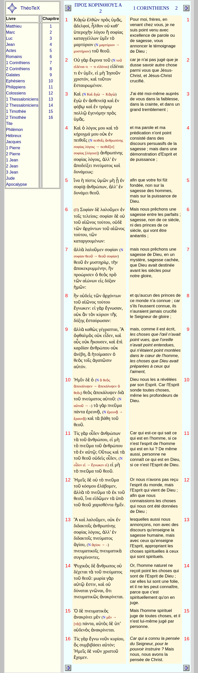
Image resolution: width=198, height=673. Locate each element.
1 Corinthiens (18, 63)
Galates (13, 75)
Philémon (14, 129)
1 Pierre (13, 148)
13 (50, 99)
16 (50, 117)
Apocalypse (16, 184)
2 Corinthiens (18, 69)
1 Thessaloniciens (22, 99)
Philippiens (16, 87)
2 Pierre (13, 154)
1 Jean (12, 160)
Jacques (13, 142)
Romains (14, 56)
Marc (10, 32)
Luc (9, 38)
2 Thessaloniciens (22, 105)
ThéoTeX (30, 8)
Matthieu (14, 26)
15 (50, 111)
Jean (10, 44)
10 (50, 81)
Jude (10, 178)
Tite (9, 123)
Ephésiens (15, 81)
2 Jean (12, 166)
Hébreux (13, 136)
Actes (11, 50)
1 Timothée (16, 111)
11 (50, 87)
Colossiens (16, 93)
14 (50, 105)
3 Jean (12, 172)
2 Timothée (16, 117)
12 (50, 93)
